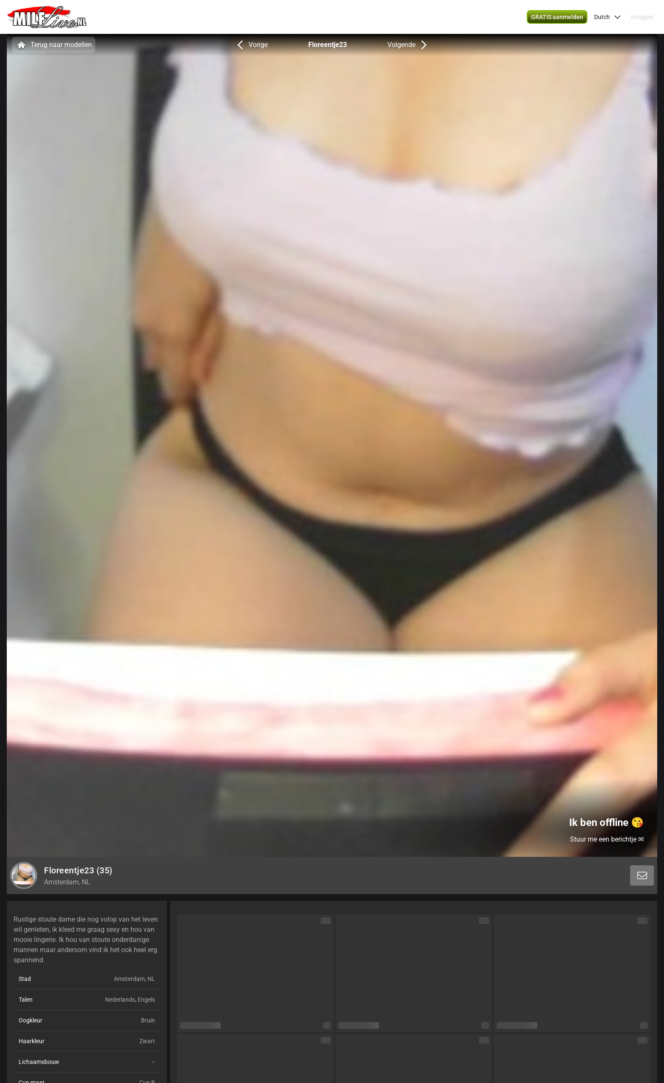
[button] (607, 17)
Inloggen (642, 17)
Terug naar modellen (53, 45)
